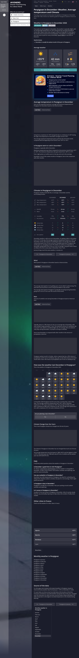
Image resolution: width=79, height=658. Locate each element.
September (38, 629)
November (38, 634)
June (36, 623)
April (36, 619)
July (36, 625)
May (36, 621)
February (37, 615)
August (37, 627)
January (37, 612)
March (37, 617)
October (37, 632)
